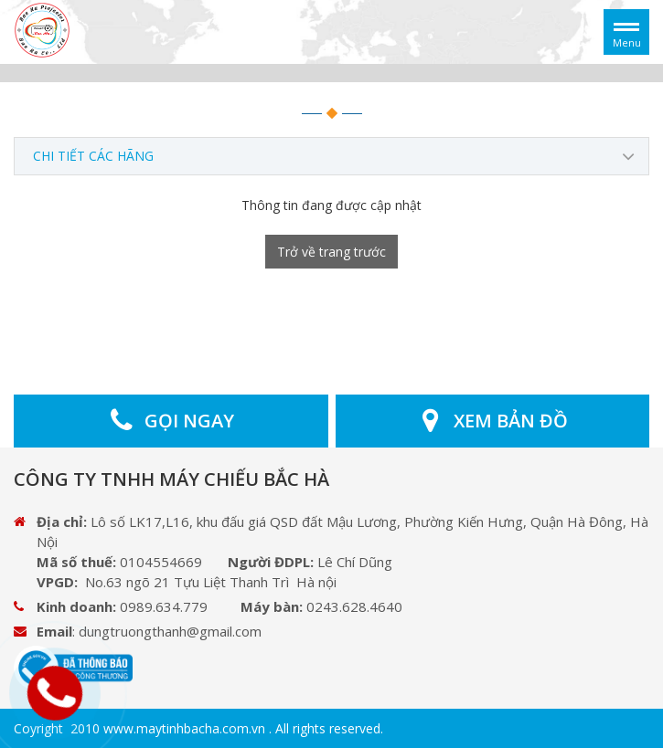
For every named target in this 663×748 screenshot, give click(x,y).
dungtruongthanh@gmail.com (170, 631)
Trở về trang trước (331, 251)
